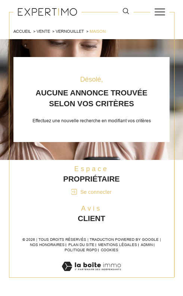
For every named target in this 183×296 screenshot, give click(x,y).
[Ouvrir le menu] (160, 12)
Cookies (109, 250)
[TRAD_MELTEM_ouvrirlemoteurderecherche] (125, 12)
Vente (43, 31)
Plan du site (81, 245)
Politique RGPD (81, 250)
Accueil (22, 31)
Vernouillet (70, 31)
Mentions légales (117, 245)
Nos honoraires (47, 245)
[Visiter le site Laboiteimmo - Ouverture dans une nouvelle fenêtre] (91, 274)
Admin (147, 245)
